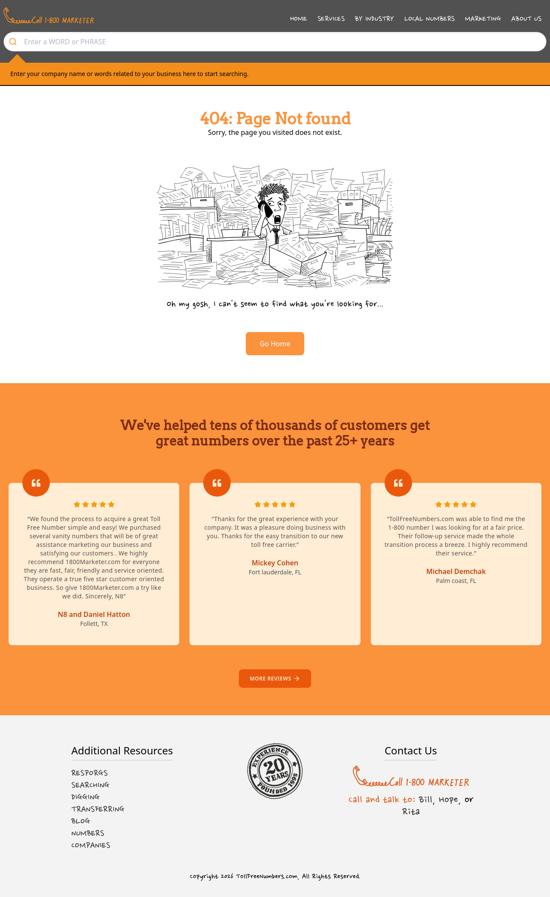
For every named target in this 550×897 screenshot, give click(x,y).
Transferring (98, 809)
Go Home (275, 343)
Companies (90, 845)
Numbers (87, 833)
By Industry (374, 18)
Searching (90, 785)
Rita (411, 811)
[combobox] (275, 42)
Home (298, 18)
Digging (85, 797)
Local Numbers (429, 18)
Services (331, 18)
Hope (448, 799)
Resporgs (89, 773)
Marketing (483, 18)
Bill (425, 799)
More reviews (275, 678)
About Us (526, 18)
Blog (80, 821)
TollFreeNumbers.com (266, 877)
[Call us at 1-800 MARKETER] (48, 15)
